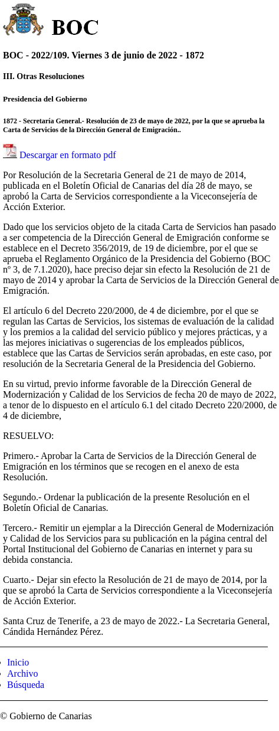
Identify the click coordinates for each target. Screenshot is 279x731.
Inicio (18, 662)
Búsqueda (25, 685)
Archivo (22, 673)
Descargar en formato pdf (67, 155)
